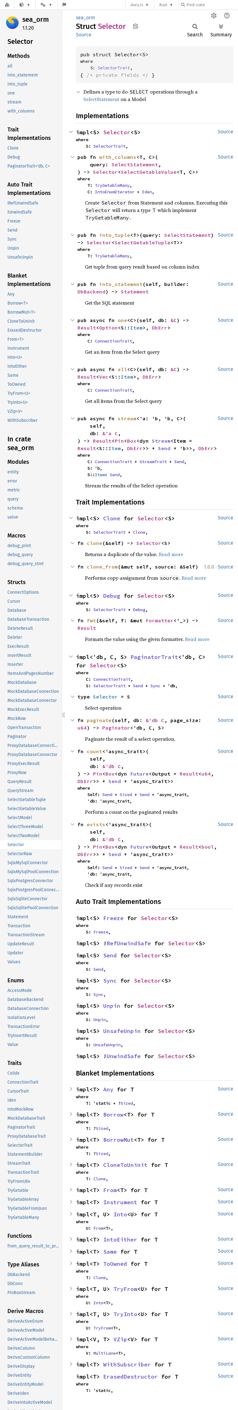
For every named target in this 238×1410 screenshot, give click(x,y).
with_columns (117, 157)
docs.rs (136, 4)
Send (164, 448)
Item (136, 328)
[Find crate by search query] (212, 5)
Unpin (111, 1005)
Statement (135, 291)
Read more (171, 554)
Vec (103, 377)
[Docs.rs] (7, 5)
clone (94, 543)
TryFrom (125, 1288)
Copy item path (135, 26)
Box (131, 441)
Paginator (116, 728)
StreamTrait (153, 461)
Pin (119, 441)
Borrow (113, 1114)
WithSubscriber (127, 1364)
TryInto (125, 1314)
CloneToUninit (125, 1164)
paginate (99, 720)
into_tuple (114, 235)
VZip (120, 1339)
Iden (147, 192)
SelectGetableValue (149, 172)
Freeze (113, 918)
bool (207, 847)
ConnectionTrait (113, 341)
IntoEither (120, 1239)
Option (108, 328)
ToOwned (115, 1263)
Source (83, 35)
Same (110, 1251)
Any (108, 1089)
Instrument (120, 1202)
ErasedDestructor (130, 1376)
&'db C (155, 720)
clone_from (102, 567)
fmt (91, 620)
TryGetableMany (112, 185)
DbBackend (91, 291)
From (110, 1190)
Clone (111, 518)
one (122, 320)
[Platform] (46, 5)
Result (86, 328)
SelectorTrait (114, 68)
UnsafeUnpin (122, 1030)
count (94, 751)
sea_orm (35, 19)
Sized (126, 794)
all (122, 369)
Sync (155, 686)
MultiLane (104, 1353)
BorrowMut (118, 1139)
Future (139, 774)
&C (173, 320)
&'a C (110, 433)
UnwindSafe (124, 1056)
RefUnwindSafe (129, 943)
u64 (82, 728)
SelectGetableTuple (142, 242)
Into (120, 1214)
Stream (161, 441)
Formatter (160, 620)
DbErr (159, 328)
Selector (116, 132)
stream (127, 418)
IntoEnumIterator (114, 192)
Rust (163, 4)
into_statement (121, 284)
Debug (111, 595)
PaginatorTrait (154, 657)
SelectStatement (101, 99)
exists (96, 824)
